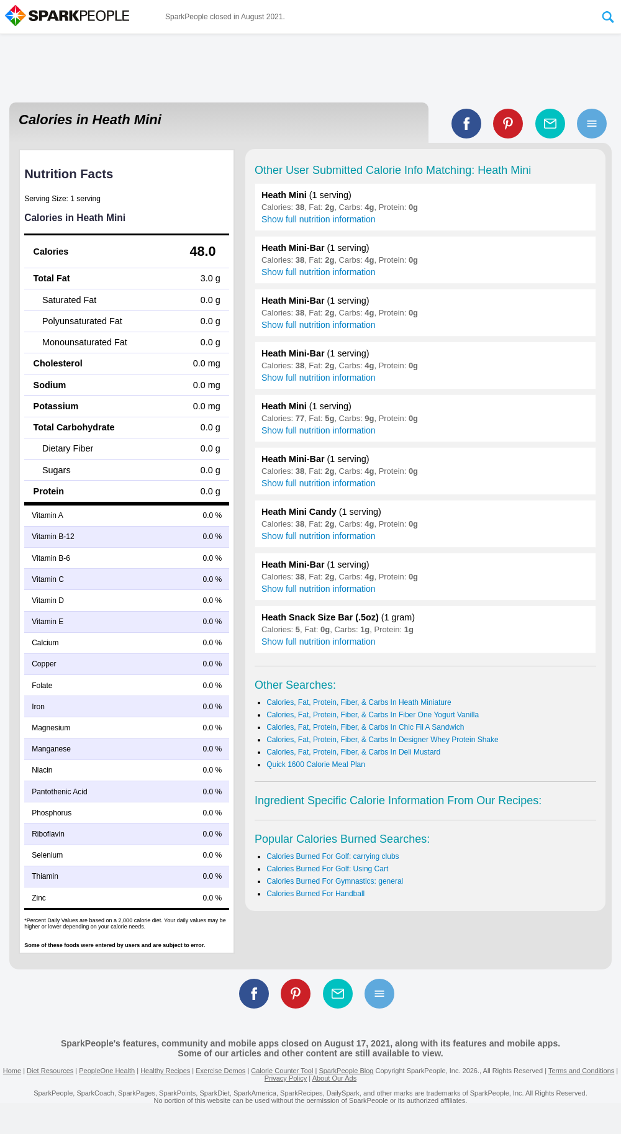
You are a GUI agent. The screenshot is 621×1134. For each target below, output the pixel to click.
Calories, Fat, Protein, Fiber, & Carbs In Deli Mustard (353, 752)
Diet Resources (50, 1070)
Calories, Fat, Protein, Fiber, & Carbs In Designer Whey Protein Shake (382, 739)
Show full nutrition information (318, 219)
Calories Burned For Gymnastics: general (334, 881)
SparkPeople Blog (346, 1070)
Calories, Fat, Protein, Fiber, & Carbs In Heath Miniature (358, 702)
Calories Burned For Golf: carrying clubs (332, 856)
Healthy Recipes (165, 1070)
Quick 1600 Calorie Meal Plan (315, 764)
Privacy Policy (286, 1078)
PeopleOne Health (107, 1070)
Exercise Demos (220, 1070)
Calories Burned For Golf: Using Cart (327, 868)
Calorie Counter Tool (282, 1070)
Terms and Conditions (581, 1070)
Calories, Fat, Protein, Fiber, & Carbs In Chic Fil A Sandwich (365, 727)
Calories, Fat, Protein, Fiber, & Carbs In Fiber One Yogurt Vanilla (372, 714)
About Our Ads (334, 1078)
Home (12, 1070)
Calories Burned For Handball (315, 893)
